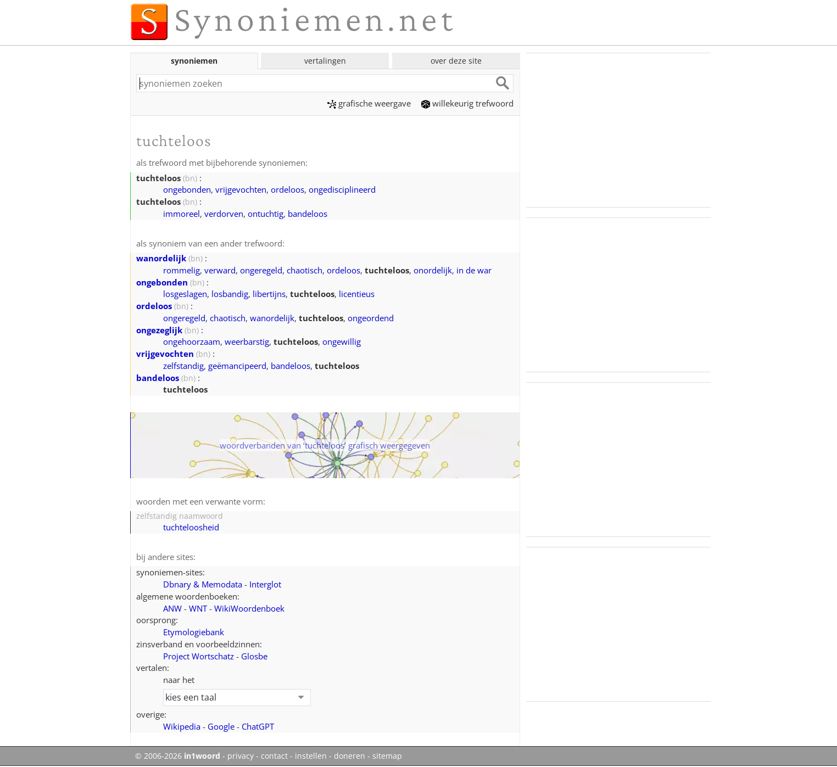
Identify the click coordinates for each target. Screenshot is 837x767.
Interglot (265, 584)
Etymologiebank (193, 631)
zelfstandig (183, 365)
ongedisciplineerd (342, 189)
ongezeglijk (159, 329)
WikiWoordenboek (249, 608)
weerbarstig (247, 341)
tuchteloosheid (191, 527)
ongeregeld (261, 270)
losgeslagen (185, 293)
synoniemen (194, 60)
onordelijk (433, 270)
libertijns (269, 293)
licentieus (357, 293)
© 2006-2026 (177, 756)
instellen (311, 756)
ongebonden (187, 189)
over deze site (456, 60)
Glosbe (254, 656)
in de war (474, 270)
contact (274, 756)
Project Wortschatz (198, 656)
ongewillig (341, 341)
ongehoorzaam (191, 341)
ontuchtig (265, 213)
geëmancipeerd (237, 365)
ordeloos (287, 189)
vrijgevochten (240, 189)
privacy (240, 756)
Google (221, 726)
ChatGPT (258, 726)
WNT (198, 608)
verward (220, 270)
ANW (172, 608)
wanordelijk (161, 258)
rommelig (181, 270)
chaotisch (304, 270)
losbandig (229, 293)
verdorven (223, 213)
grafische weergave (369, 103)
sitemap (387, 756)
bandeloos (307, 213)
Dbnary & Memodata (202, 584)
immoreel (181, 213)
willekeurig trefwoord (467, 103)
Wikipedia (181, 726)
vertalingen (325, 60)
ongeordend (371, 317)
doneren (349, 756)
